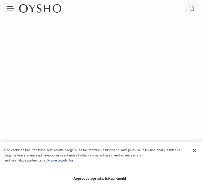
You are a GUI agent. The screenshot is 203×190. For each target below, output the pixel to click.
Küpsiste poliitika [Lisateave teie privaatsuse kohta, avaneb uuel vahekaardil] (60, 162)
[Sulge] (194, 152)
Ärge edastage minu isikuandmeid (99, 180)
